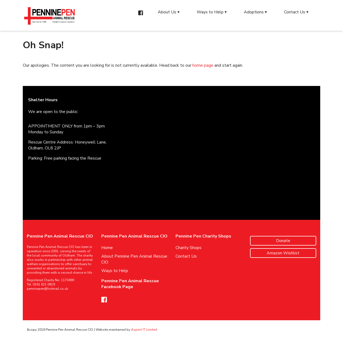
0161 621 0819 (44, 284)
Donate (283, 241)
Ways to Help (210, 12)
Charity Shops (189, 248)
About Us (167, 12)
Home (107, 248)
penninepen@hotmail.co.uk (47, 289)
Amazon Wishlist (283, 253)
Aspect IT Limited (144, 329)
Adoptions (254, 12)
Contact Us (294, 12)
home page (202, 65)
